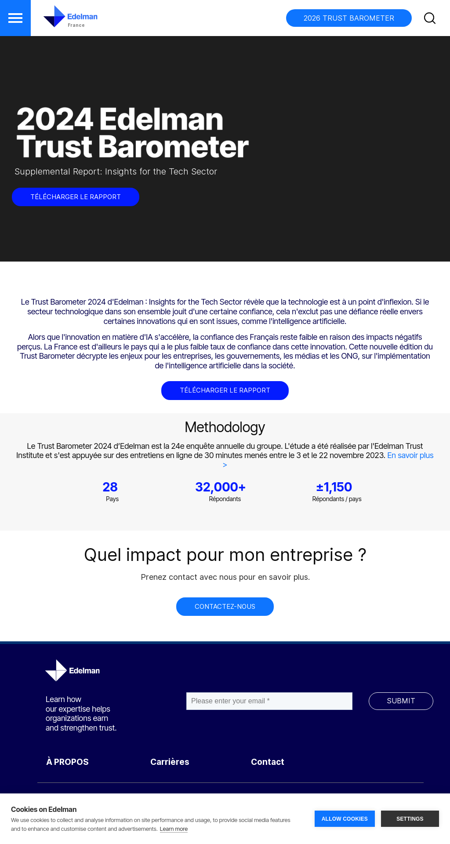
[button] (15, 18)
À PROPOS (67, 762)
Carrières (169, 762)
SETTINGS (410, 819)
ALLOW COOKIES (345, 819)
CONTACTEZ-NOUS (225, 606)
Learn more (174, 828)
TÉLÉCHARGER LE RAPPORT (75, 197)
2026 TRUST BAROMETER (349, 18)
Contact (267, 762)
